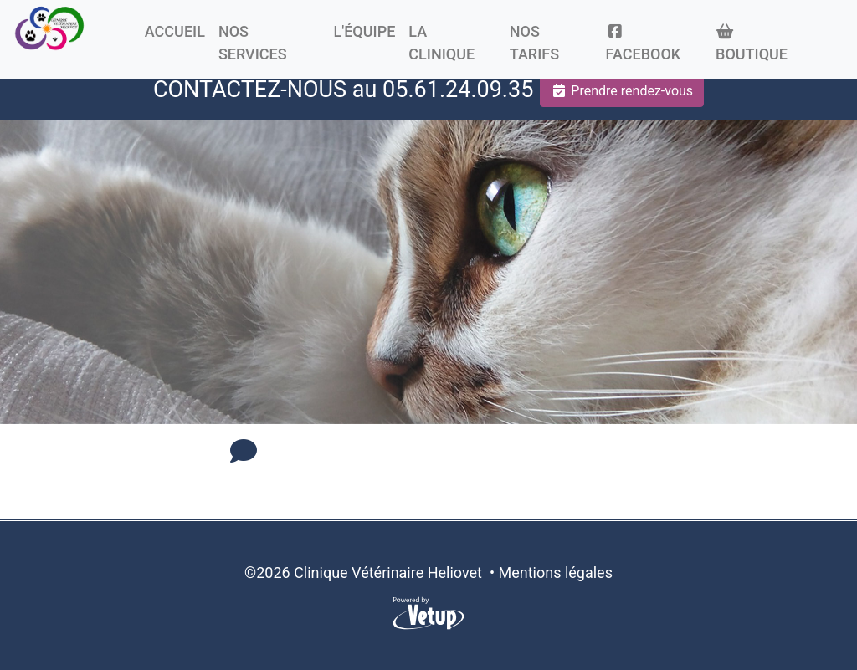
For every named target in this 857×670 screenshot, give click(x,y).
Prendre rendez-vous (622, 91)
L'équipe (364, 31)
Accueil (175, 31)
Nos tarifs (534, 43)
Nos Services (252, 43)
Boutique (752, 43)
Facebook (643, 43)
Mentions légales (555, 572)
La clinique (441, 43)
